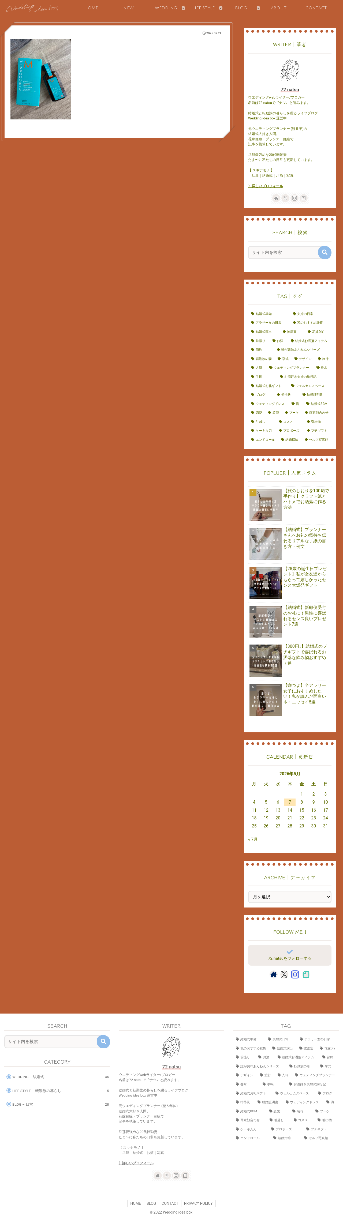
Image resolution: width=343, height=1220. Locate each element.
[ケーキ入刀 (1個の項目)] (262, 431)
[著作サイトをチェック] (276, 198)
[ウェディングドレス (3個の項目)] (268, 404)
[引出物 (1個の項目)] (317, 422)
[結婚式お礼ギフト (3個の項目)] (268, 386)
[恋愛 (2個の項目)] (256, 413)
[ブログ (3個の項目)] (261, 395)
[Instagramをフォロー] (294, 198)
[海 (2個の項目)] (296, 404)
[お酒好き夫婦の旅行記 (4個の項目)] (304, 377)
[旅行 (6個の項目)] (323, 359)
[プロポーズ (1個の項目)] (290, 431)
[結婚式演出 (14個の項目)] (264, 332)
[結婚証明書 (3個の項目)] (315, 395)
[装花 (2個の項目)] (273, 413)
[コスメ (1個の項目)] (290, 422)
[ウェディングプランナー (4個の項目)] (290, 368)
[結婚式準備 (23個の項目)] (269, 314)
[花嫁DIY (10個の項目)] (318, 332)
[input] (286, 252)
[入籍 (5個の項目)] (257, 368)
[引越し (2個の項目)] (262, 422)
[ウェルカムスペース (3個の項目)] (310, 386)
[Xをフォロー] (285, 198)
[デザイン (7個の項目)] (303, 359)
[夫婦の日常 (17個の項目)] (310, 314)
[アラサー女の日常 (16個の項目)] (269, 323)
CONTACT (170, 1203)
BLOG (151, 1203)
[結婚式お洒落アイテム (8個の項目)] (309, 341)
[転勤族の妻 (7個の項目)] (261, 359)
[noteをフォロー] (303, 198)
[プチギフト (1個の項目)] (317, 431)
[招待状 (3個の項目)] (286, 395)
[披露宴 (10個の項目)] (292, 332)
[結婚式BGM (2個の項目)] (317, 404)
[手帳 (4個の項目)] (263, 377)
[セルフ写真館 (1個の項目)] (316, 440)
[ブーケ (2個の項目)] (291, 413)
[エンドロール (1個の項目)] (263, 440)
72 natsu (290, 89)
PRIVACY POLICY (198, 1203)
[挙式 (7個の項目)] (283, 359)
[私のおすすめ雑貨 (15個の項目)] (310, 323)
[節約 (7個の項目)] (261, 350)
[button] (324, 252)
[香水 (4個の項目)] (322, 368)
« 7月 (253, 839)
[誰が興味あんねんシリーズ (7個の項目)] (302, 350)
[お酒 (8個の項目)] (278, 341)
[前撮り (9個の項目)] (259, 341)
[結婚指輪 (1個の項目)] (290, 440)
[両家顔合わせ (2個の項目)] (317, 413)
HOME (135, 1203)
